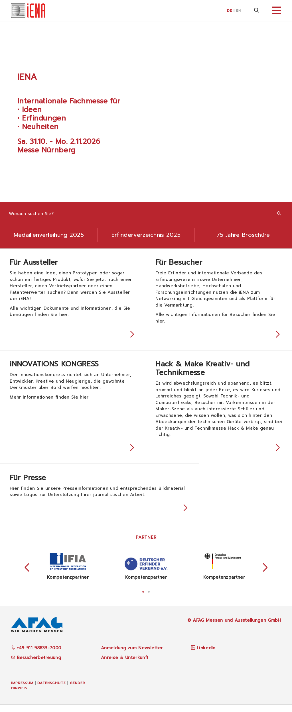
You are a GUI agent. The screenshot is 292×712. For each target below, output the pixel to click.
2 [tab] (149, 598)
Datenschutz (51, 690)
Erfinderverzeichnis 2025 (146, 234)
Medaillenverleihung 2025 (49, 234)
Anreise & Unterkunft (124, 665)
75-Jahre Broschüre (243, 234)
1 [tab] (143, 598)
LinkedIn (206, 655)
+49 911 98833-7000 (36, 655)
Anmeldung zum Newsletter (132, 655)
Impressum (22, 690)
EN (238, 10)
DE (229, 10)
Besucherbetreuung (36, 665)
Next (265, 575)
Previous (27, 575)
